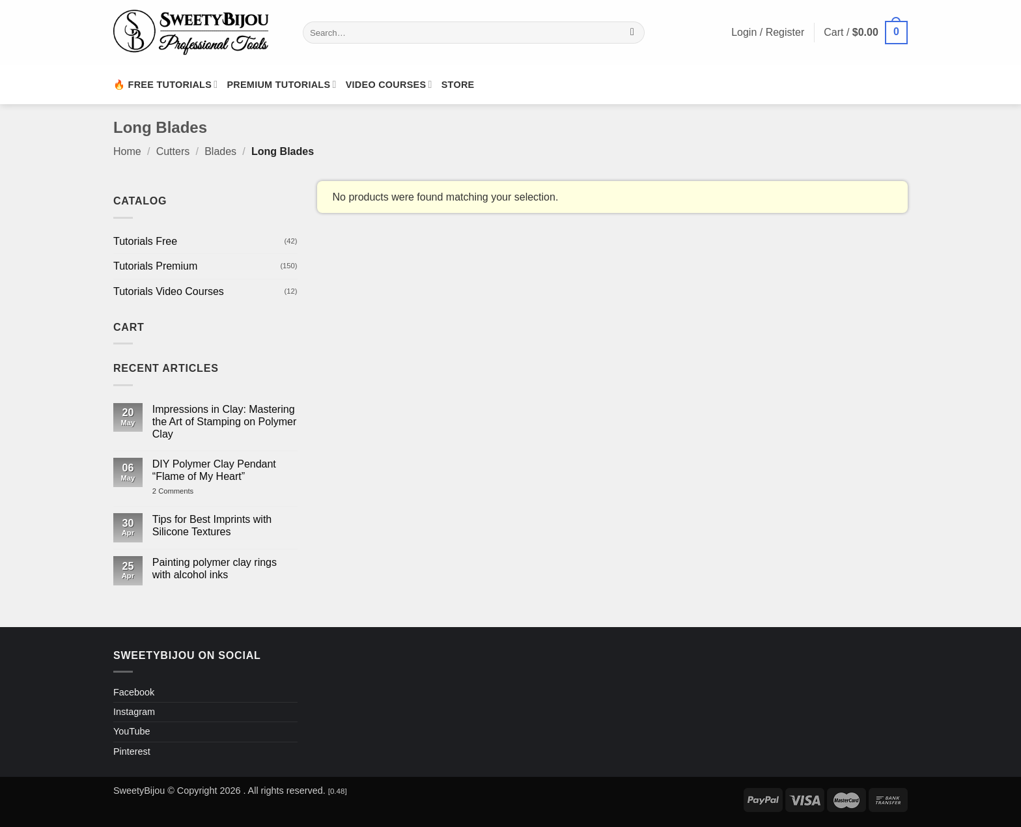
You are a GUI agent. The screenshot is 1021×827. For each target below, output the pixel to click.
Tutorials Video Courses (168, 291)
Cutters (173, 151)
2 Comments (186, 491)
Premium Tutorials (281, 84)
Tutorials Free (145, 241)
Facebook (133, 692)
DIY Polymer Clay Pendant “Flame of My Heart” (214, 470)
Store (458, 84)
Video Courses (389, 84)
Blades (220, 151)
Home (127, 151)
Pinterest (131, 751)
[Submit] (632, 32)
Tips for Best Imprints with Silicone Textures (212, 525)
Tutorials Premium (155, 266)
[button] (866, 33)
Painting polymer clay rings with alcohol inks (214, 568)
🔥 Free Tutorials (165, 84)
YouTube (131, 731)
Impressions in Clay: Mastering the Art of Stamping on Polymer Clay (224, 422)
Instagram (134, 712)
